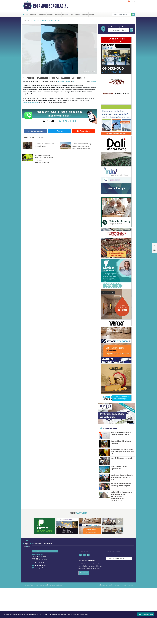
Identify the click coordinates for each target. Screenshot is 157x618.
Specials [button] (64, 14)
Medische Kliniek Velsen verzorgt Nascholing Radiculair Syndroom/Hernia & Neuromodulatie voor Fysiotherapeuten (121, 507)
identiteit (67, 81)
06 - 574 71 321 (67, 121)
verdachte (61, 81)
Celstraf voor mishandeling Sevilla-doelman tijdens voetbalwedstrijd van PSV (81, 146)
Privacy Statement (127, 605)
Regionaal (58, 14)
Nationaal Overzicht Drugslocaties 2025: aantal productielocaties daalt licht (122, 452)
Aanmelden (84, 593)
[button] (23, 550)
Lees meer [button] (84, 614)
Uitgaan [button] (77, 14)
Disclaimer (118, 605)
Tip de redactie (83, 131)
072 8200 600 (39, 583)
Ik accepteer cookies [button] (146, 614)
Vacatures (85, 14)
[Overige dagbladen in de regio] (119, 578)
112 (27, 14)
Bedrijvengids (42, 14)
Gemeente (50, 14)
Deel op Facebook (35, 131)
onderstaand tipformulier (31, 103)
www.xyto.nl (39, 588)
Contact (91, 14)
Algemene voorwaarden (106, 605)
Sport (71, 14)
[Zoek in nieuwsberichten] (122, 14)
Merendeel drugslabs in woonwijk (121, 458)
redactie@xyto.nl (40, 585)
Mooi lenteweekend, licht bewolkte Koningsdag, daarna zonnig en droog (122, 477)
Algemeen (33, 14)
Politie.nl (93, 81)
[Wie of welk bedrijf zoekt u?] (118, 30)
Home (26, 20)
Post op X (59, 131)
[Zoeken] (133, 14)
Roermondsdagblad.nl (50, 6)
